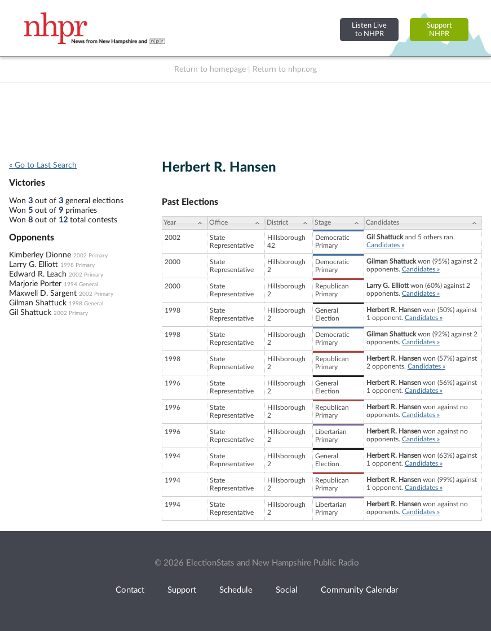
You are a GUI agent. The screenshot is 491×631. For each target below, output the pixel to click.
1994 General (81, 284)
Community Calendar (359, 590)
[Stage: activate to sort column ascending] (338, 223)
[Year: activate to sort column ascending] (184, 223)
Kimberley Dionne (40, 255)
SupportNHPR (439, 29)
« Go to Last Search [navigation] (43, 165)
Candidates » (385, 245)
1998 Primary (77, 265)
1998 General (86, 303)
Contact (130, 590)
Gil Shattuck (30, 313)
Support (181, 590)
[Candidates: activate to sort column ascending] (423, 223)
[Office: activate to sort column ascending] (236, 223)
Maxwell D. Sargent (43, 293)
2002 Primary (90, 255)
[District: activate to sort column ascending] (289, 223)
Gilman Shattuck (38, 303)
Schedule (236, 590)
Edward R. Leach (38, 274)
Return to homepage (210, 69)
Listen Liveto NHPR (369, 29)
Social (287, 590)
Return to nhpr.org (285, 69)
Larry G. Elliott (33, 265)
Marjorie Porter (35, 284)
